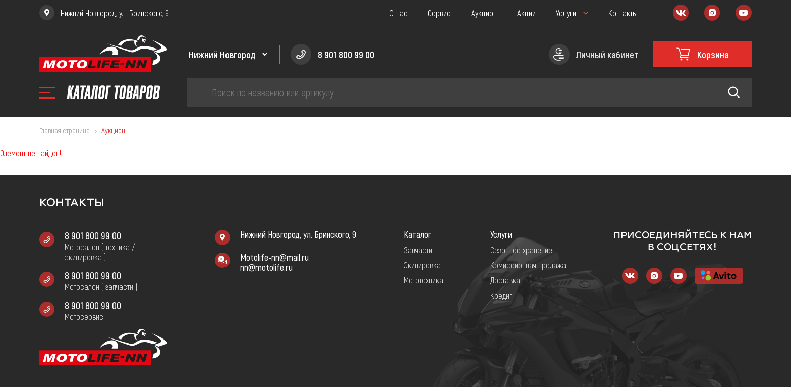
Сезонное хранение (521, 250)
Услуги (566, 13)
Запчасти (418, 250)
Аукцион (484, 13)
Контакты (623, 13)
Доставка (505, 280)
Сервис (439, 13)
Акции (526, 13)
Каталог (417, 234)
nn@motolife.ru (266, 267)
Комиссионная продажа (528, 265)
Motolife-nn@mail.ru (274, 257)
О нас (398, 13)
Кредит (501, 295)
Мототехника (423, 280)
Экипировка (422, 265)
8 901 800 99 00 (93, 235)
